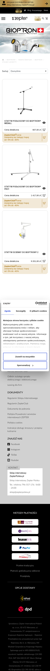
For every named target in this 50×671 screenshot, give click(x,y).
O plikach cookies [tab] (38, 311)
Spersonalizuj (25, 365)
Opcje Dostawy (25, 588)
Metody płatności (25, 513)
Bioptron (39, 60)
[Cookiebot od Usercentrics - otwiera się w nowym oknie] (35, 303)
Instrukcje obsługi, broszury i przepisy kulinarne (24, 429)
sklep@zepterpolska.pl (20, 492)
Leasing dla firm (14, 385)
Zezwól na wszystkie (25, 356)
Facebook (15, 444)
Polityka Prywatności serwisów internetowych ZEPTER (21, 415)
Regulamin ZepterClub (17, 403)
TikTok (14, 455)
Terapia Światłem (25, 60)
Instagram (15, 450)
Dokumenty (15, 392)
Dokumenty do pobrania (18, 409)
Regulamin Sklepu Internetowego (22, 398)
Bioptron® (11, 60)
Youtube (15, 460)
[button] (46, 3)
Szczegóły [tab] (21, 311)
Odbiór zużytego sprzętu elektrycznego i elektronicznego (22, 378)
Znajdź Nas (14, 439)
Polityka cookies (14, 423)
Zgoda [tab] (7, 311)
